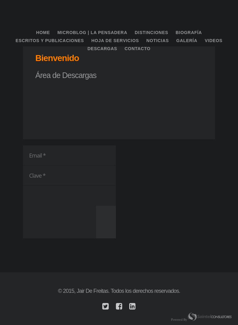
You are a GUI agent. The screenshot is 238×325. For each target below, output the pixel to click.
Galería (186, 40)
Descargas (102, 48)
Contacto (138, 48)
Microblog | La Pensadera (92, 32)
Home (43, 32)
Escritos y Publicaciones (49, 40)
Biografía (189, 32)
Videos (214, 40)
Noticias (157, 40)
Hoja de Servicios (115, 40)
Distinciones (151, 32)
